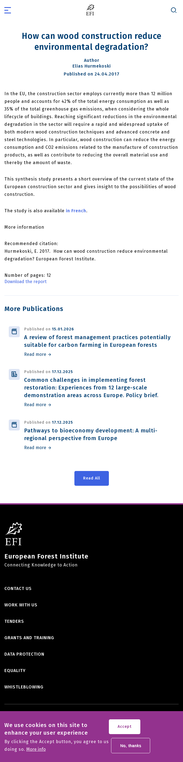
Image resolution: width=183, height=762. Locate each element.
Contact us (18, 588)
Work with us (20, 604)
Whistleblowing (23, 687)
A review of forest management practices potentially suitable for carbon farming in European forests (97, 341)
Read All (91, 478)
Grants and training (29, 637)
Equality (15, 670)
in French (76, 210)
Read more (35, 354)
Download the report (25, 281)
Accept (125, 729)
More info (36, 752)
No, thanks (130, 748)
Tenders (14, 621)
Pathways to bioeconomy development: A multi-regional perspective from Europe (91, 434)
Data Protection (24, 654)
